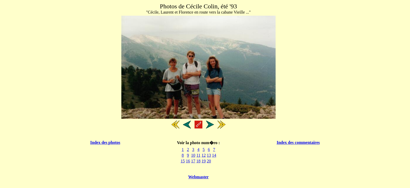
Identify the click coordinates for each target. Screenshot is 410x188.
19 (204, 161)
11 (198, 155)
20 (209, 161)
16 (188, 161)
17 (193, 161)
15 (183, 161)
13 (209, 155)
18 (198, 161)
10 (193, 155)
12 (204, 155)
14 (214, 155)
